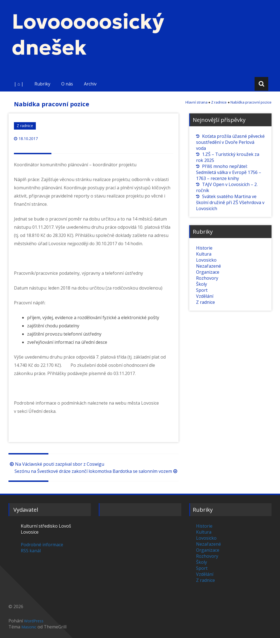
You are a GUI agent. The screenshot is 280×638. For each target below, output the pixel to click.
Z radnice (25, 125)
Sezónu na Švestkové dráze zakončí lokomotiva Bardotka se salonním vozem (96, 471)
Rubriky (42, 84)
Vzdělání (204, 296)
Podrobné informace (42, 545)
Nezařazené (208, 266)
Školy (201, 284)
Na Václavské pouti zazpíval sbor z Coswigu (56, 464)
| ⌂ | (19, 84)
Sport (202, 290)
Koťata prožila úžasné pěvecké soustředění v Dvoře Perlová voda (230, 142)
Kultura (203, 254)
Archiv (90, 84)
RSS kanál (31, 551)
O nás (67, 84)
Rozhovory (207, 278)
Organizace (207, 272)
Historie (204, 248)
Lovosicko (206, 260)
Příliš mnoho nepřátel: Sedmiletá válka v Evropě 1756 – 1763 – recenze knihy (228, 172)
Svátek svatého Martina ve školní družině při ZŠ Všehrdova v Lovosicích (230, 202)
